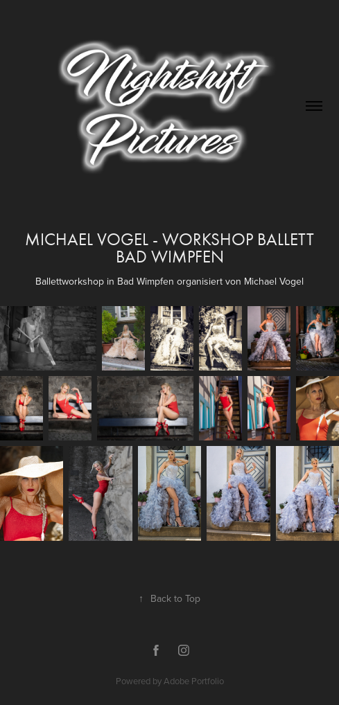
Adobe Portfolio (194, 681)
